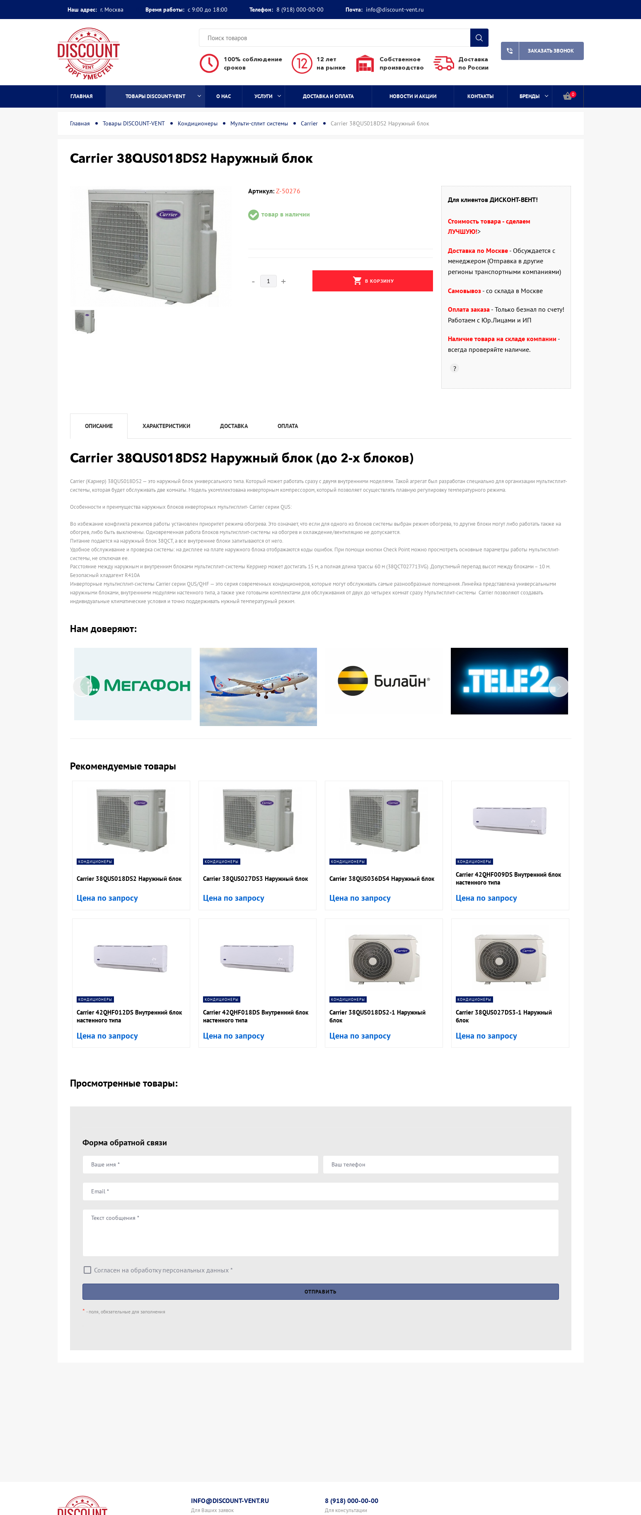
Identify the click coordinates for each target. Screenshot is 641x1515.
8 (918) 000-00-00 (300, 9)
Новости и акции (413, 96)
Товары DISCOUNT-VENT (163, 96)
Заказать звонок (537, 51)
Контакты (480, 96)
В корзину (373, 281)
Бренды (534, 96)
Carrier (309, 123)
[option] (151, 246)
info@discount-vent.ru (395, 9)
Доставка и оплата (328, 96)
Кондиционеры (198, 123)
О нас (223, 96)
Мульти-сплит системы (259, 123)
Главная (81, 96)
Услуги (267, 96)
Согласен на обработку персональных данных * (163, 1270)
